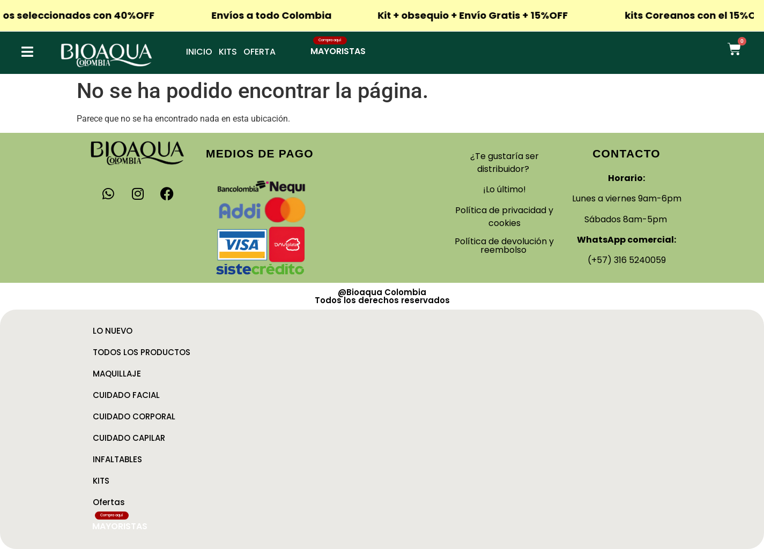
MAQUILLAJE (117, 373)
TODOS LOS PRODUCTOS (141, 352)
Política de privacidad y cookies (504, 216)
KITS (101, 480)
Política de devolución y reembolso (504, 245)
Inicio (199, 52)
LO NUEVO (112, 330)
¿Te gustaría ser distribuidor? (504, 162)
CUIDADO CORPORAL (134, 416)
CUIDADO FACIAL (126, 395)
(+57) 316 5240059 (627, 260)
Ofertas (109, 502)
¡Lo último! (504, 189)
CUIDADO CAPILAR (129, 437)
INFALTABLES (117, 459)
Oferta (259, 52)
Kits (228, 52)
